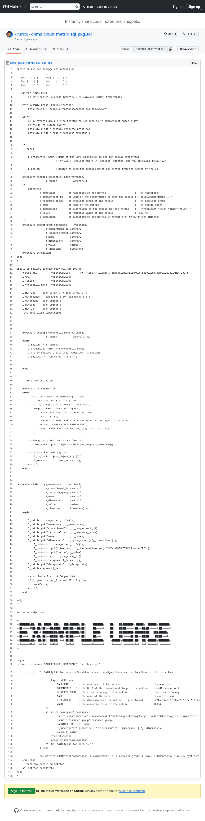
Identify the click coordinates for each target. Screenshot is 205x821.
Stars (60, 49)
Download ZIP (188, 49)
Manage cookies (135, 810)
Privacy (60, 810)
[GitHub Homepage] (16, 810)
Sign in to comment (132, 791)
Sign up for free (21, 791)
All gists (88, 7)
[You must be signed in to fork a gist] (190, 34)
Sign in (178, 6)
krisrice (21, 34)
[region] (102, 422)
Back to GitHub (107, 7)
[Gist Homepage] (14, 6)
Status (82, 810)
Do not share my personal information (169, 810)
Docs (108, 810)
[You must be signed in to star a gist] (170, 34)
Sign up (194, 6)
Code (14, 49)
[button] (170, 49)
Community (96, 810)
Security (71, 810)
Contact (119, 810)
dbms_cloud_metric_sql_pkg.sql (61, 34)
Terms (49, 810)
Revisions (36, 49)
